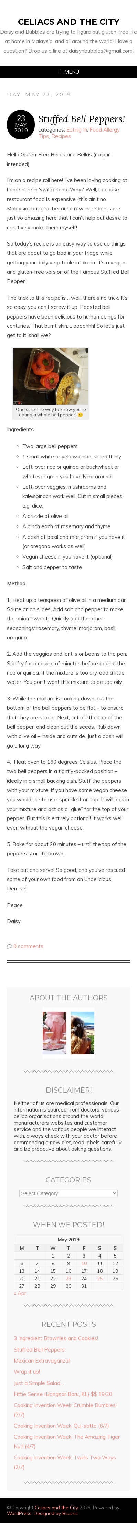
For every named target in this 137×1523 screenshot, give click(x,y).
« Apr (20, 1293)
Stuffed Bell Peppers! (81, 119)
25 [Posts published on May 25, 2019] (100, 1278)
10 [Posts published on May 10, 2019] (84, 1263)
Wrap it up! (27, 1371)
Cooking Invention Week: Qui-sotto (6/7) (61, 1425)
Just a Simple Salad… (39, 1383)
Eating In (76, 129)
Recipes (61, 136)
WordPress (19, 1513)
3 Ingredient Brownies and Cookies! (56, 1338)
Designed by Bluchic (56, 1513)
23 (21, 118)
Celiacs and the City (68, 22)
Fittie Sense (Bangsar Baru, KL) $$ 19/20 (63, 1394)
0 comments (28, 946)
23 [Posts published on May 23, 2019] (68, 1278)
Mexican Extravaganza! (42, 1360)
